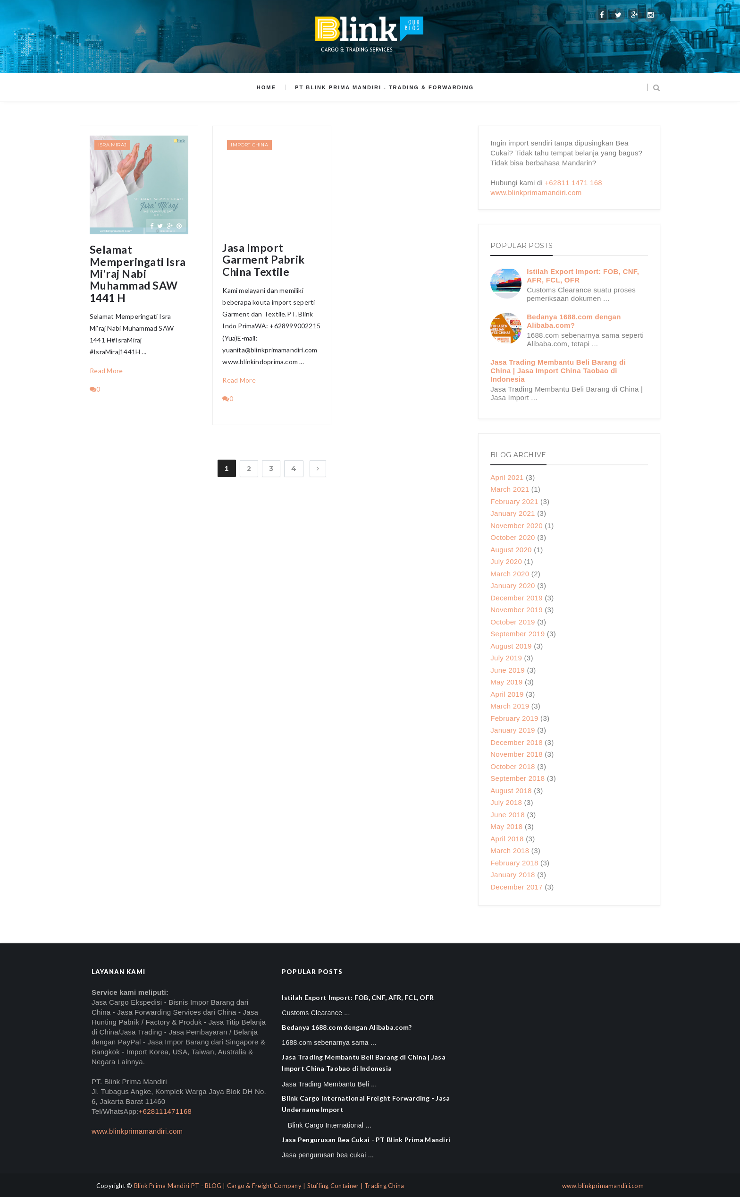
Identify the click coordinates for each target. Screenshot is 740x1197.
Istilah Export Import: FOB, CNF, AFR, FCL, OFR (358, 997)
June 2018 (507, 815)
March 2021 (509, 489)
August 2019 (511, 646)
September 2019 (517, 634)
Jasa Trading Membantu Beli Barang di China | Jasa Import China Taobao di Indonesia (558, 370)
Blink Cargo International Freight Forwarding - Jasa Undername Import (366, 1103)
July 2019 (506, 658)
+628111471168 (165, 1111)
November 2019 (516, 610)
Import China (249, 145)
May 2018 (506, 826)
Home (266, 87)
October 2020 (512, 537)
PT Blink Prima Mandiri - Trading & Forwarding (384, 87)
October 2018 (512, 766)
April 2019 (507, 694)
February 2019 (514, 718)
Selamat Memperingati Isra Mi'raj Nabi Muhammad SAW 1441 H (138, 273)
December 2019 (516, 598)
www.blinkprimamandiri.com (535, 192)
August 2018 (511, 791)
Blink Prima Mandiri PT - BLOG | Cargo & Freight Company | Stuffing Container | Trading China (269, 1185)
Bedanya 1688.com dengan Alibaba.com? (574, 321)
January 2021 (512, 513)
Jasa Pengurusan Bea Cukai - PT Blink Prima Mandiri (366, 1140)
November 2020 (516, 526)
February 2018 (514, 863)
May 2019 (506, 682)
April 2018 (507, 839)
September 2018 (517, 778)
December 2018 (516, 742)
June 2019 (507, 670)
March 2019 (509, 706)
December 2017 (516, 887)
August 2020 (511, 550)
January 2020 (512, 585)
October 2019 (512, 622)
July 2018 (506, 802)
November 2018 (516, 754)
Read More (106, 371)
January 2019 (512, 730)
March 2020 (509, 574)
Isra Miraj (112, 145)
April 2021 (507, 477)
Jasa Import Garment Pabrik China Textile (263, 260)
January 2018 (512, 875)
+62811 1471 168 (573, 183)
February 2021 (514, 501)
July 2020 (506, 561)
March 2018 (509, 850)
